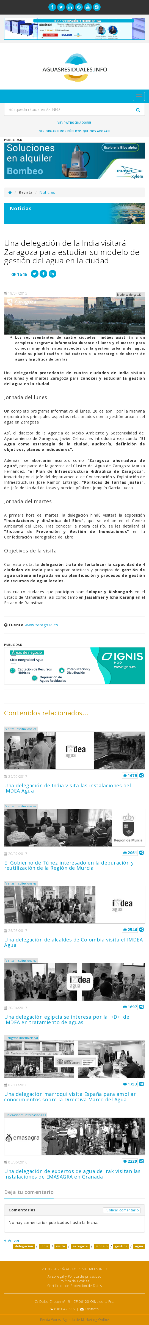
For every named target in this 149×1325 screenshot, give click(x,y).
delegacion (24, 1246)
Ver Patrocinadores (74, 123)
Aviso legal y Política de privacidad (75, 1276)
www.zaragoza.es (41, 624)
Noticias (47, 192)
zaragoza (80, 1246)
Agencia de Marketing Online (86, 1319)
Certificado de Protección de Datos (74, 1285)
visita (60, 1246)
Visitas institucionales (20, 729)
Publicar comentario (122, 1210)
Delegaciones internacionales (25, 1115)
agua (139, 1246)
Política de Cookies (74, 1281)
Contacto (91, 1309)
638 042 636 (64, 1309)
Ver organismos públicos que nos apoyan (74, 131)
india (44, 1246)
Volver (12, 1240)
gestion (121, 1246)
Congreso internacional (21, 1038)
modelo (101, 1246)
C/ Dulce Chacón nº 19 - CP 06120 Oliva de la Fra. (74, 1301)
